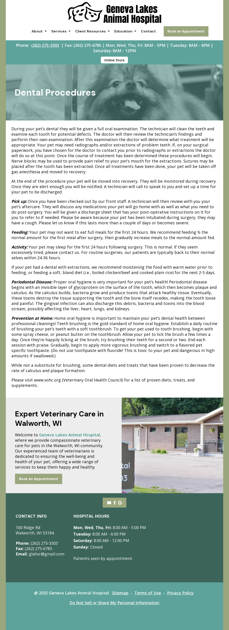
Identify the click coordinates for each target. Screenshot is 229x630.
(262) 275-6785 (34, 548)
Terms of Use (147, 593)
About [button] (37, 31)
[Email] (109, 502)
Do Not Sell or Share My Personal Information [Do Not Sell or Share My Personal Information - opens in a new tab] (114, 602)
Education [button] (123, 31)
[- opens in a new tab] (114, 502)
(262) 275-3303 (45, 45)
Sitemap (120, 593)
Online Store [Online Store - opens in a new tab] (114, 60)
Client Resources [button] (90, 31)
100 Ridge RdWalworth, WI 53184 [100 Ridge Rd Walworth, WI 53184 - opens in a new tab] (35, 530)
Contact (148, 31)
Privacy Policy (180, 593)
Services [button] (59, 31)
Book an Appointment (186, 31)
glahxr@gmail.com (40, 554)
